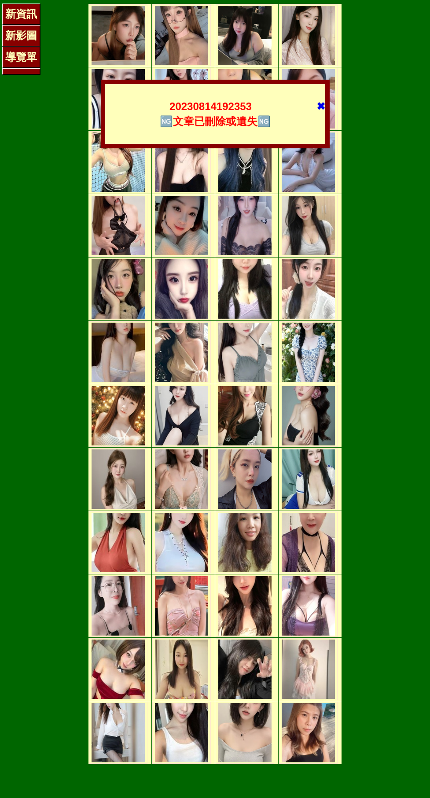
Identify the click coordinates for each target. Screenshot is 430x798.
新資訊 (21, 14)
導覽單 (21, 57)
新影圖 (21, 35)
